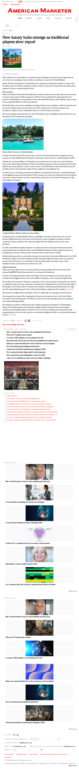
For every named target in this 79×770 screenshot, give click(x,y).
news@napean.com (19, 746)
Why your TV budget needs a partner (19, 335)
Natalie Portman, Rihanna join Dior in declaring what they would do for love (32, 412)
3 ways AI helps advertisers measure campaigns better (24, 523)
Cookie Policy (33, 754)
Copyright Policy (21, 754)
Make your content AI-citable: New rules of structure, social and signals (31, 343)
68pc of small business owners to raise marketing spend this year (29, 332)
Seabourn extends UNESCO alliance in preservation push (26, 401)
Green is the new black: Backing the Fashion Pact (23, 398)
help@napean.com (25, 743)
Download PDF (37, 320)
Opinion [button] (39, 19)
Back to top (73, 591)
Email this (8, 320)
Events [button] (48, 19)
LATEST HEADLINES (21, 329)
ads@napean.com (69, 746)
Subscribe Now (15, 4)
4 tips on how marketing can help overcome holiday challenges (29, 358)
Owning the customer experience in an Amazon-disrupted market (29, 404)
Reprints (21, 320)
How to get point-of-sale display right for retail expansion (26, 352)
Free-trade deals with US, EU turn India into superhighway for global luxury (32, 341)
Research (5, 33)
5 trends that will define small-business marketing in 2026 (26, 349)
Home (20, 18)
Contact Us (8, 757)
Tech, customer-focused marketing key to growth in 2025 (26, 355)
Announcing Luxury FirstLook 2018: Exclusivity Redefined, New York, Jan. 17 (32, 415)
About (5, 4)
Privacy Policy (9, 754)
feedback (64, 763)
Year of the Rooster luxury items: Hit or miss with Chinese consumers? (30, 407)
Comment (16, 26)
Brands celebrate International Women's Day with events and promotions (31, 420)
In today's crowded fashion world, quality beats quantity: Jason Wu (29, 417)
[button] (10, 1)
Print (12, 30)
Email (6, 30)
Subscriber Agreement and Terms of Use (53, 754)
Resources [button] (58, 19)
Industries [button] (29, 19)
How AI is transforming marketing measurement (23, 346)
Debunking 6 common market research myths (21, 564)
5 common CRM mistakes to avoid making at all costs (25, 338)
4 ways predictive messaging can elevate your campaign (25, 502)
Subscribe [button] (69, 18)
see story (69, 289)
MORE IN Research (10, 462)
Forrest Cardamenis (11, 74)
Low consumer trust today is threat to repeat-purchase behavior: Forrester (30, 584)
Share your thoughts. (13, 324)
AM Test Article (12, 396)
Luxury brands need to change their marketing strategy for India (28, 409)
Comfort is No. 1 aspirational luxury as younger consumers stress (28, 543)
